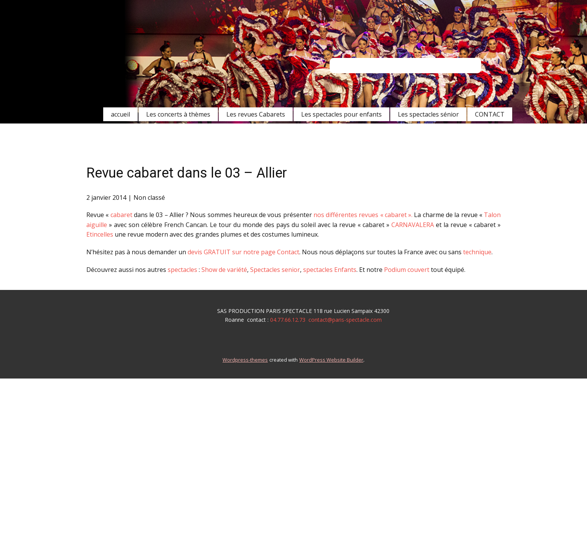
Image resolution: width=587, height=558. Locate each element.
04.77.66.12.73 (287, 319)
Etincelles (99, 234)
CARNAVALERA (412, 225)
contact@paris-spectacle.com (345, 319)
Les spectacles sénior (428, 114)
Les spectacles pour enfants (341, 114)
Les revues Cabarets (255, 114)
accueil (120, 114)
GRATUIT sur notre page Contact (251, 252)
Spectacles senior (275, 269)
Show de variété (223, 269)
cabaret (121, 215)
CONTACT (490, 114)
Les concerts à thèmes (178, 114)
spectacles (182, 269)
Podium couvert (407, 269)
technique (477, 252)
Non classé (149, 197)
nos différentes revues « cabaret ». (363, 215)
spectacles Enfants (329, 269)
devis (195, 252)
